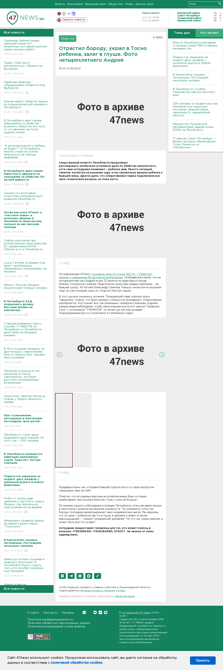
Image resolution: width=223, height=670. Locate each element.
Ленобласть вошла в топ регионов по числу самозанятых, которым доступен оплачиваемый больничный (26, 379)
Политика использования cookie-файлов (56, 626)
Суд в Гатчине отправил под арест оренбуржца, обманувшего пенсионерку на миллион (26, 270)
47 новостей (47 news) (136, 613)
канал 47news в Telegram (99, 591)
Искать (219, 3)
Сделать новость (73, 20)
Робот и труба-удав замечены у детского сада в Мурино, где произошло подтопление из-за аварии (26, 505)
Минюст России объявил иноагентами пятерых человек (26, 289)
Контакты (50, 613)
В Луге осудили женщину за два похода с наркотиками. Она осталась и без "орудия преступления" (26, 356)
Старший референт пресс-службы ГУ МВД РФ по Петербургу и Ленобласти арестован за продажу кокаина (26, 332)
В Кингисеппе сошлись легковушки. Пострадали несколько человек (190, 77)
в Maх (121, 591)
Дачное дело (145, 4)
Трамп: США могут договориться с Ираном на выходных (26, 68)
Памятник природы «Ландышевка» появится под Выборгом (26, 87)
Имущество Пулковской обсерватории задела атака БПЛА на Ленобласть (193, 127)
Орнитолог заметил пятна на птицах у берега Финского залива (26, 401)
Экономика (75, 4)
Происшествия (95, 4)
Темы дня (182, 33)
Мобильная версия (59, 13)
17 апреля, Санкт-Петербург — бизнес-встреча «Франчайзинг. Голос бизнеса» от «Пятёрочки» (195, 143)
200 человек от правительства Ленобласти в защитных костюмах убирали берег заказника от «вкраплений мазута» (195, 110)
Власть (60, 4)
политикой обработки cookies (76, 662)
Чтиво (129, 4)
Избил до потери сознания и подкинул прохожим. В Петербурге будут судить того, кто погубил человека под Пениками (26, 567)
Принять (203, 660)
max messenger (73, 13)
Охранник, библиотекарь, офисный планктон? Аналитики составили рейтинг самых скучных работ (26, 47)
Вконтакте (84, 612)
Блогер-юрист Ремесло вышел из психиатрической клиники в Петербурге (26, 107)
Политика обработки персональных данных (59, 623)
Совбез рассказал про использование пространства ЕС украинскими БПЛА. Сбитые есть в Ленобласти (26, 247)
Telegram (100, 612)
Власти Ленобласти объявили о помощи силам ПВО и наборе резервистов (195, 46)
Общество (115, 4)
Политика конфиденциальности (50, 619)
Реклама (68, 613)
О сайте (33, 613)
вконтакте (64, 13)
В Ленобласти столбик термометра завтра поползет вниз (194, 92)
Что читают (209, 33)
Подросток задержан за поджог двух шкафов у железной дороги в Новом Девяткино (192, 61)
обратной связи (125, 596)
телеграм (68, 13)
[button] (62, 576)
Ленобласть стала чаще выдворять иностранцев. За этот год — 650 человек (26, 440)
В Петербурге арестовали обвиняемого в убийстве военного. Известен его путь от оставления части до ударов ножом (26, 129)
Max (105, 612)
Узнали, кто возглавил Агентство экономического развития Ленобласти (26, 198)
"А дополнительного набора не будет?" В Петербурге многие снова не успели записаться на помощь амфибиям (26, 154)
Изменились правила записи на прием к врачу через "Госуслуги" (26, 526)
